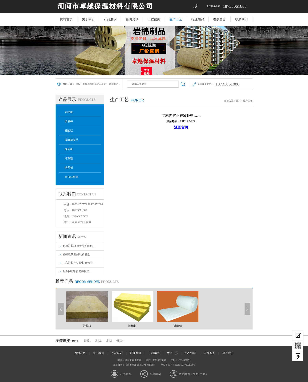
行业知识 (197, 19)
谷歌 (203, 374)
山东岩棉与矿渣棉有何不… (79, 262)
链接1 (87, 340)
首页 (238, 100)
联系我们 (241, 19)
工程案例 (154, 19)
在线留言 (219, 19)
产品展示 (110, 19)
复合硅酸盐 (71, 177)
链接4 (119, 340)
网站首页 (66, 19)
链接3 (109, 340)
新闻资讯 (132, 19)
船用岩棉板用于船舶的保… (79, 245)
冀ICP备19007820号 (185, 364)
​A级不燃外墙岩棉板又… (77, 271)
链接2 (98, 340)
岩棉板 (69, 112)
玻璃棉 (69, 121)
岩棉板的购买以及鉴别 (76, 254)
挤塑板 (69, 167)
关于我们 (88, 19)
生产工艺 (175, 19)
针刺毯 (69, 158)
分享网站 (155, 374)
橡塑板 (69, 149)
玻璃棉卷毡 (71, 139)
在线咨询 (125, 374)
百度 (195, 374)
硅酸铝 (69, 130)
